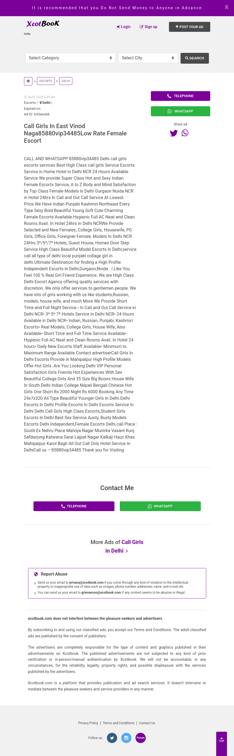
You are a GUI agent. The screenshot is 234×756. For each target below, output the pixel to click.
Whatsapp (180, 111)
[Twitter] (175, 133)
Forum (140, 737)
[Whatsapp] (186, 133)
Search (194, 58)
